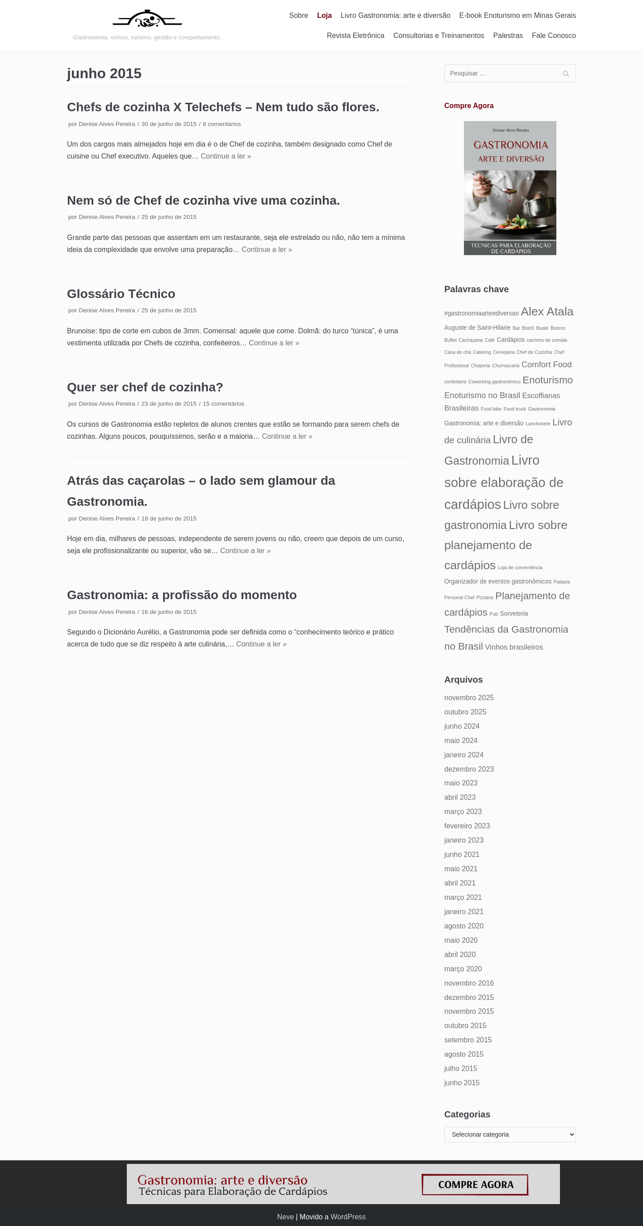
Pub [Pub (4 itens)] (493, 614)
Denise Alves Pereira (107, 124)
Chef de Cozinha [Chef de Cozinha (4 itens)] (534, 352)
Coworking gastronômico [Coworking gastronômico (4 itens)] (494, 381)
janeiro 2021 (464, 911)
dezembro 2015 (469, 997)
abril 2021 (460, 883)
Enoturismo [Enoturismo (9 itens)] (547, 380)
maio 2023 (461, 783)
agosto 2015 (464, 1054)
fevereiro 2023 (467, 826)
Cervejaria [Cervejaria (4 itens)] (504, 352)
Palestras (508, 35)
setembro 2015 (468, 1040)
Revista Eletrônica (355, 35)
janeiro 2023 (464, 840)
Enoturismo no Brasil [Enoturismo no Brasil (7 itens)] (482, 395)
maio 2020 (461, 940)
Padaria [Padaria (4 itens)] (562, 581)
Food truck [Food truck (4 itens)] (515, 408)
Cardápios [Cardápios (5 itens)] (511, 339)
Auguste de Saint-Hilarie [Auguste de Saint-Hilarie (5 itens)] (477, 327)
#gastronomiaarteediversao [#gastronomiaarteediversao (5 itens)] (481, 313)
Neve (285, 1217)
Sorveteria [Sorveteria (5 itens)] (514, 613)
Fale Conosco (554, 35)
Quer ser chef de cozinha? (145, 387)
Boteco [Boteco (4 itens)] (558, 328)
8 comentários (222, 124)
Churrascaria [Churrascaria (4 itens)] (505, 365)
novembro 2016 (469, 983)
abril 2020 (460, 954)
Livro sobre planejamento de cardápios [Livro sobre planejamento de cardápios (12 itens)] (506, 545)
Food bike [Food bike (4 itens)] (490, 408)
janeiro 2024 (464, 755)
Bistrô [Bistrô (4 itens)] (528, 328)
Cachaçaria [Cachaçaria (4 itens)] (471, 340)
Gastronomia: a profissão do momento (182, 595)
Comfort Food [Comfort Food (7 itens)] (547, 364)
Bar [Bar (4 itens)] (516, 328)
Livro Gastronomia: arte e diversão (395, 15)
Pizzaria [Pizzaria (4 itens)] (484, 597)
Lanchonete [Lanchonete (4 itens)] (538, 423)
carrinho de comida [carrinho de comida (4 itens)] (547, 340)
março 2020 (463, 969)
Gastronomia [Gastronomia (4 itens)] (541, 408)
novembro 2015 (469, 1011)
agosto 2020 (464, 926)
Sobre (299, 15)
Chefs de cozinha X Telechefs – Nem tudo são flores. (223, 107)
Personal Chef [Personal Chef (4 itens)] (459, 597)
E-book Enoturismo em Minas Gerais (517, 15)
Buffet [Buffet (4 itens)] (450, 340)
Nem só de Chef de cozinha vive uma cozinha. (203, 200)
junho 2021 (462, 854)
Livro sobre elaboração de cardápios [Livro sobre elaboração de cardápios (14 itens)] (504, 482)
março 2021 (463, 897)
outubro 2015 (465, 1025)
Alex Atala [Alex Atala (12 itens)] (547, 311)
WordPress (348, 1217)
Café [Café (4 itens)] (489, 340)
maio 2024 (461, 740)
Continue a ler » (226, 156)
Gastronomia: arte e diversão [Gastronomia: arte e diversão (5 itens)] (484, 423)
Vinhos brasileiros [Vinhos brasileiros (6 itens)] (514, 647)
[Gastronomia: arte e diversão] (147, 25)
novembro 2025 (469, 697)
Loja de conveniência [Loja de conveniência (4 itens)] (520, 567)
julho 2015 (460, 1068)
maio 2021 (461, 869)
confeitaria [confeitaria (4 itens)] (455, 381)
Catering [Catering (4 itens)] (482, 352)
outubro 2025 (465, 712)
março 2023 (463, 811)
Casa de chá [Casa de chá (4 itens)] (457, 352)
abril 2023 (460, 797)
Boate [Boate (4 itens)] (542, 328)
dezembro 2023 (469, 769)
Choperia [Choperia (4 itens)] (480, 365)
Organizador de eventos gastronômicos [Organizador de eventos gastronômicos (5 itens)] (497, 581)
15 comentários (223, 403)
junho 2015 (462, 1083)
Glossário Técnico (121, 294)
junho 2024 (462, 726)
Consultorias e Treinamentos (438, 35)
